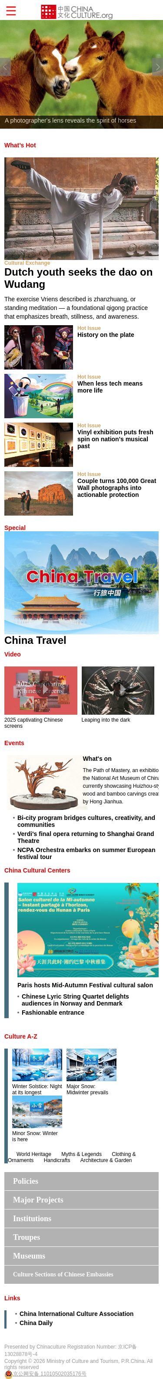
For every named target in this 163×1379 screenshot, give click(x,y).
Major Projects (38, 1200)
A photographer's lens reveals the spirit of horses (70, 120)
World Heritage (34, 1154)
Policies (25, 1181)
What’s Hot (20, 145)
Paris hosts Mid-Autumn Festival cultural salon (85, 985)
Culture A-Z (20, 1036)
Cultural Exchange (27, 263)
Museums (29, 1256)
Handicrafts (57, 1160)
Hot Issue (89, 328)
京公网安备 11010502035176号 (49, 1374)
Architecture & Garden (106, 1160)
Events (14, 742)
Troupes (26, 1237)
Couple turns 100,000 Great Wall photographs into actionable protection (116, 487)
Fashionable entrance (53, 1012)
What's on (97, 758)
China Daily (36, 1322)
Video (12, 654)
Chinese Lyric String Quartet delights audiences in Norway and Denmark (75, 1000)
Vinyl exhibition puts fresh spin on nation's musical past (115, 439)
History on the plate (105, 334)
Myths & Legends (81, 1154)
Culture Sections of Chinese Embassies (63, 1274)
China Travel (35, 640)
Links (12, 1298)
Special (15, 527)
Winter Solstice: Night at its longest (37, 1089)
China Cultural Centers (37, 870)
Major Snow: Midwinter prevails (87, 1089)
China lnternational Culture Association (76, 1313)
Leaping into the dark (106, 720)
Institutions (32, 1218)
